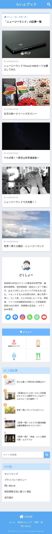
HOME (26, 516)
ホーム (12, 522)
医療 (38, 343)
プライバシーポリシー (15, 480)
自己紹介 (8, 497)
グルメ (38, 356)
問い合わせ (10, 486)
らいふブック (26, 4)
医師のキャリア (14, 343)
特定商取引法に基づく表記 (17, 491)
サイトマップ (11, 474)
